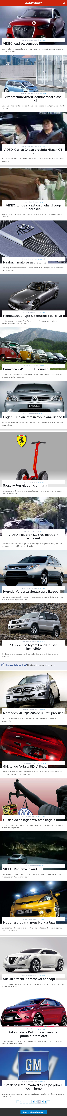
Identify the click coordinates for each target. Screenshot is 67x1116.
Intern (41, 366)
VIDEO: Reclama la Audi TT (22, 869)
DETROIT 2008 (41, 1029)
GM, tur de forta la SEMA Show (25, 766)
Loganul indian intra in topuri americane (32, 417)
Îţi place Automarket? (16, 665)
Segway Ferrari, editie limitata (25, 485)
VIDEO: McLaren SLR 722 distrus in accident (33, 536)
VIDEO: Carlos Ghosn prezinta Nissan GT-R (34, 151)
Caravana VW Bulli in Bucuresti (26, 369)
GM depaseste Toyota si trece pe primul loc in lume (33, 1086)
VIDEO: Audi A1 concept (20, 43)
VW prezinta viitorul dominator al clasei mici (33, 98)
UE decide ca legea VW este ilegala (29, 820)
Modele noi (42, 146)
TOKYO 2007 (42, 40)
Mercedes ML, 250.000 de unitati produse (33, 713)
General (41, 413)
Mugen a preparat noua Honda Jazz (29, 922)
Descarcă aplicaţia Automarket (33, 1112)
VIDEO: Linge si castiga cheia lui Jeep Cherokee (33, 207)
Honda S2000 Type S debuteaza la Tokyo (32, 316)
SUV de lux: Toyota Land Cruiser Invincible (33, 646)
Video (41, 202)
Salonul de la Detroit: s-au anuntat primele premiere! (33, 1034)
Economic (41, 259)
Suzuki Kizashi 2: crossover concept (29, 979)
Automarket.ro (33, 3)
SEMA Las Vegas (41, 763)
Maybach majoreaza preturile (24, 262)
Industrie (41, 709)
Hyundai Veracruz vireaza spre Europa (31, 591)
